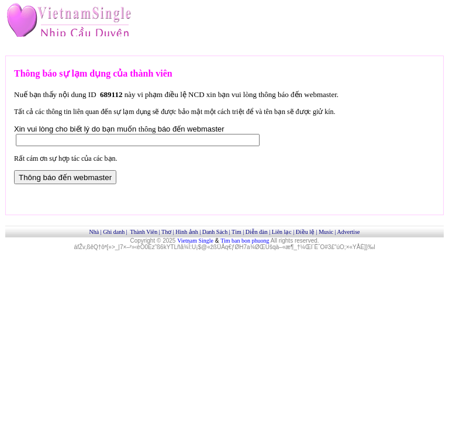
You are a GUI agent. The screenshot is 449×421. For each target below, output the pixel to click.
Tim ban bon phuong (244, 240)
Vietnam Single (195, 240)
